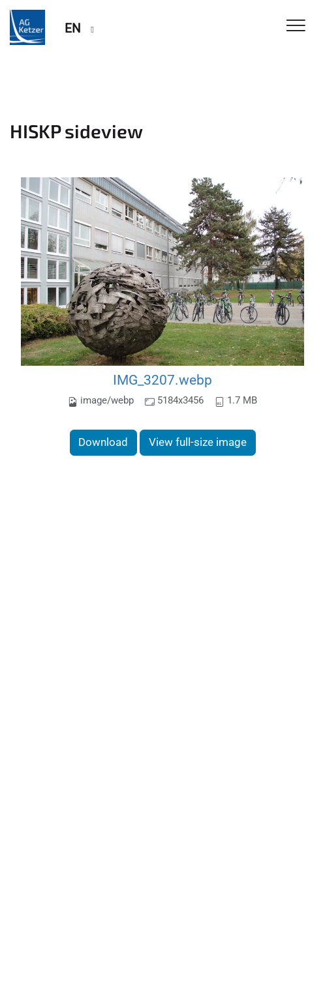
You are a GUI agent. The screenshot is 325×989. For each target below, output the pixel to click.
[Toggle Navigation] (295, 26)
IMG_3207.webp (162, 380)
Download (103, 442)
